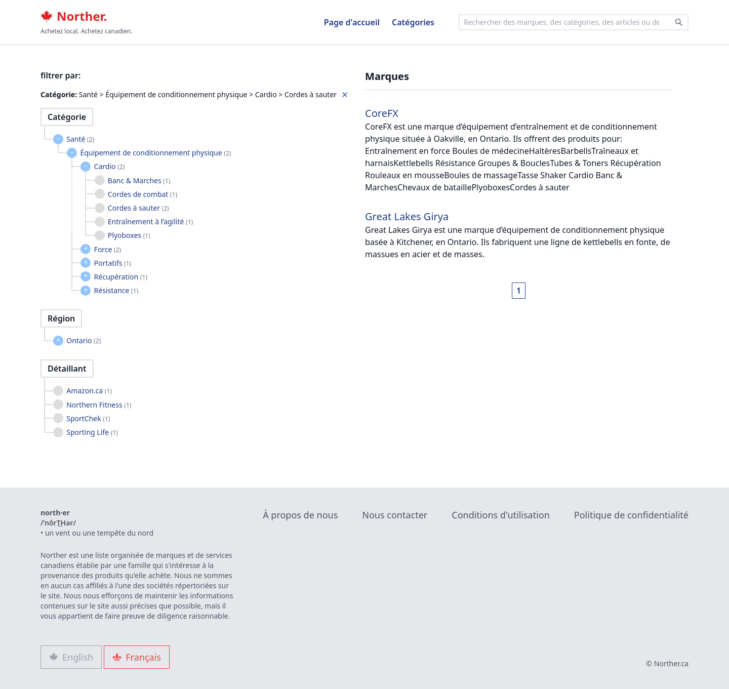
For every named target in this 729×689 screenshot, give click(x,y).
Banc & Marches (139, 180)
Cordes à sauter (138, 208)
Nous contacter (394, 515)
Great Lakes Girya (407, 216)
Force (108, 249)
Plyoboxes (129, 235)
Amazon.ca (89, 390)
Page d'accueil (352, 22)
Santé (80, 139)
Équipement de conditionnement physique (155, 152)
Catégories (413, 22)
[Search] (678, 22)
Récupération (120, 276)
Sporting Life (92, 432)
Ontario (83, 340)
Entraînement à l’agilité (150, 221)
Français (136, 657)
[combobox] (573, 22)
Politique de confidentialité (631, 515)
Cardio (109, 166)
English (71, 657)
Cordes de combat (142, 194)
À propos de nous (300, 515)
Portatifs (113, 263)
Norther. (73, 16)
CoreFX (381, 113)
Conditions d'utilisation (501, 515)
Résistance (116, 290)
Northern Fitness (98, 405)
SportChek (88, 418)
